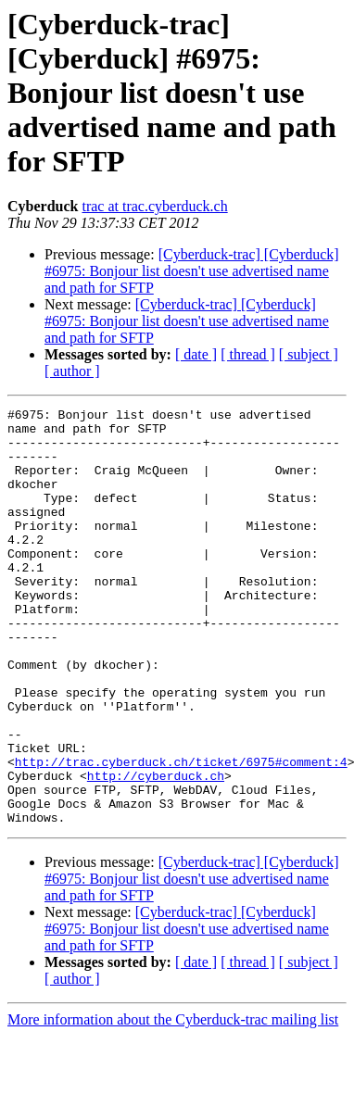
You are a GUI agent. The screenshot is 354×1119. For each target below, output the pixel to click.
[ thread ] (248, 354)
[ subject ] (308, 354)
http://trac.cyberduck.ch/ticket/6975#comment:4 (181, 833)
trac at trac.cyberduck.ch (154, 206)
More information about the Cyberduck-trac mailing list (172, 1103)
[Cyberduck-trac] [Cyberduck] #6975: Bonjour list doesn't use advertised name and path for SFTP (191, 270)
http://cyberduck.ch (155, 850)
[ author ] (72, 371)
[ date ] (196, 354)
